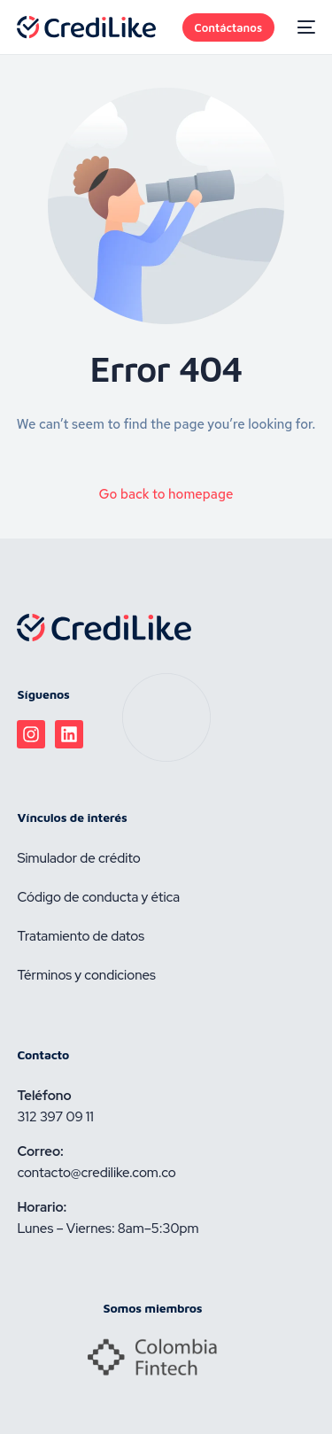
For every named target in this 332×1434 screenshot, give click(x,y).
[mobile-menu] (303, 27)
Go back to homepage (166, 494)
